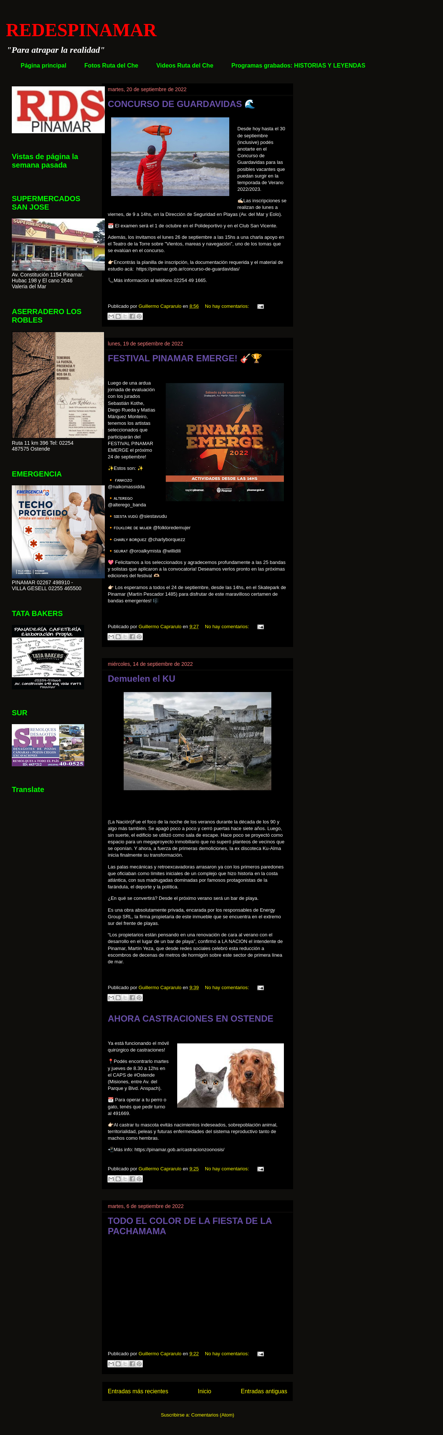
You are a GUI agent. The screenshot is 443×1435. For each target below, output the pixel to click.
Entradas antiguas (264, 1391)
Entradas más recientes (138, 1391)
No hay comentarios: (227, 306)
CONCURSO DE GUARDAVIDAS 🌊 (181, 104)
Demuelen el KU (141, 679)
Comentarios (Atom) (212, 1415)
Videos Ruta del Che (184, 65)
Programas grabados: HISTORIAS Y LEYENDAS (298, 65)
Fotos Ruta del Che (111, 65)
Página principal (43, 65)
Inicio (204, 1391)
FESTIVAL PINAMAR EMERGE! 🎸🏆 (185, 358)
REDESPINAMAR (81, 30)
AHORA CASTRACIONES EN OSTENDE (190, 1018)
